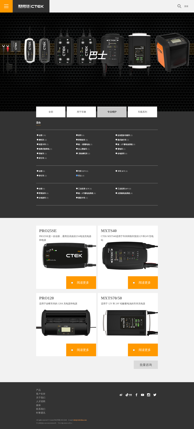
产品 (38, 390)
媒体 (38, 405)
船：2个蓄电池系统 (125, 144)
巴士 (97, 55)
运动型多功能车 (124, 135)
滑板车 (42, 153)
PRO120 (46, 298)
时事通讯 (40, 413)
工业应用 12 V (84, 189)
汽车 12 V (82, 171)
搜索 (186, 6)
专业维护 (112, 112)
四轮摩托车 (83, 153)
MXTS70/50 (111, 298)
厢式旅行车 (122, 140)
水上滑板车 (83, 149)
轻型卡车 (42, 144)
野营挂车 (82, 140)
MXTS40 (109, 230)
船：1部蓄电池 (84, 144)
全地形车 (121, 153)
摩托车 (42, 140)
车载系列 (142, 112)
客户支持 (40, 394)
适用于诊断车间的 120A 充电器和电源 (58, 303)
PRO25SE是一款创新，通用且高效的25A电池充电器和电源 (65, 238)
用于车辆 (81, 112)
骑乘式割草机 (44, 149)
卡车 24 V (122, 171)
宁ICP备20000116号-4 (65, 423)
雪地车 (120, 149)
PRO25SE (48, 230)
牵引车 (42, 158)
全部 (51, 112)
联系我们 (40, 409)
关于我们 (40, 397)
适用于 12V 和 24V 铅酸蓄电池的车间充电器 (123, 303)
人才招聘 (40, 401)
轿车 (80, 135)
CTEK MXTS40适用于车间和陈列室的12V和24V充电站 (127, 238)
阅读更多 (83, 282)
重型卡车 (82, 198)
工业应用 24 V (123, 189)
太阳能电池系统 (124, 193)
